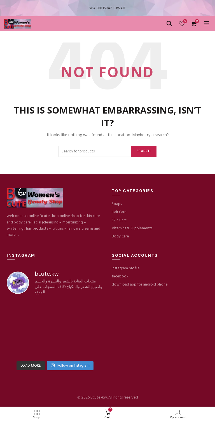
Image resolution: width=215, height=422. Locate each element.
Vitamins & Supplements (132, 228)
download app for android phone (140, 284)
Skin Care (119, 220)
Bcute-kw (98, 397)
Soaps (117, 204)
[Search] (169, 24)
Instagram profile (126, 268)
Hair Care (119, 212)
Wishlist (184, 21)
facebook (120, 276)
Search (144, 151)
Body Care (120, 236)
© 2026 (83, 397)
